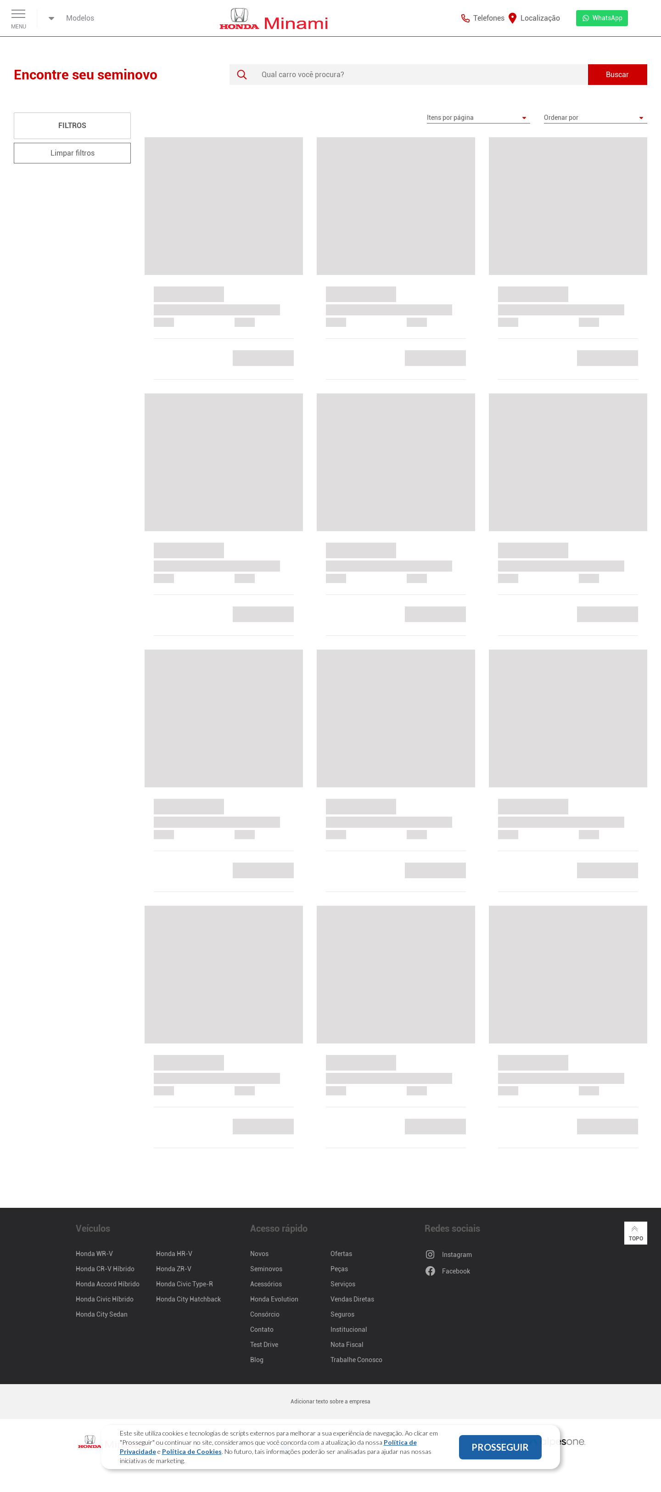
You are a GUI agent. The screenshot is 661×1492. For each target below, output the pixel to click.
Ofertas (341, 1253)
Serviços (342, 1284)
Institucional (348, 1329)
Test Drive (264, 1344)
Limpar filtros (72, 153)
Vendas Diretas (352, 1299)
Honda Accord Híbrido (108, 1284)
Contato (262, 1329)
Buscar (617, 74)
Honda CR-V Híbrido (105, 1269)
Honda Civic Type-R (184, 1284)
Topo (636, 1232)
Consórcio (265, 1314)
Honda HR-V (174, 1253)
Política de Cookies (192, 1451)
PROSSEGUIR (500, 1447)
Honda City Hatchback (188, 1299)
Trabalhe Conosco (356, 1359)
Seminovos (266, 1269)
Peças (339, 1269)
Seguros (342, 1314)
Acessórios (266, 1284)
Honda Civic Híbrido (105, 1299)
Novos (259, 1253)
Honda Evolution (274, 1299)
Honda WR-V (94, 1253)
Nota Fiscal (347, 1344)
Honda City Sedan (102, 1314)
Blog (256, 1359)
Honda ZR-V (173, 1269)
